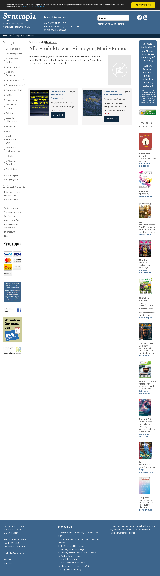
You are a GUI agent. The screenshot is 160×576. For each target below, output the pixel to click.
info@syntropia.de (57, 29)
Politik (8, 95)
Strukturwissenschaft (14, 85)
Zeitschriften (11, 169)
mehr (61, 109)
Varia (8, 131)
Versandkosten (11, 199)
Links (6, 236)
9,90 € (127, 91)
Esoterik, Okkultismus (11, 120)
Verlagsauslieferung (13, 212)
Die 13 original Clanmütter (72, 546)
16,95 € (73, 91)
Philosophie (11, 99)
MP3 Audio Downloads (11, 163)
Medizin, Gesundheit (11, 73)
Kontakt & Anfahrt (12, 220)
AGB (6, 203)
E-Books (9, 156)
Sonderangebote (14, 53)
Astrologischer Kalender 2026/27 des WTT (80, 552)
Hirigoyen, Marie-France (26, 35)
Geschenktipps (13, 48)
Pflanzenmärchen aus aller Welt (75, 566)
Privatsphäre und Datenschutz (12, 194)
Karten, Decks (12, 126)
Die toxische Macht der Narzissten (58, 95)
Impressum (9, 232)
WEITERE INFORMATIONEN (69, 7)
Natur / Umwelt (13, 67)
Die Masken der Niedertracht (114, 93)
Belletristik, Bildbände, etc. (13, 149)
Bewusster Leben (11, 106)
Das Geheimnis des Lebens (73, 562)
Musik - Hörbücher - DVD (11, 139)
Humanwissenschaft (14, 80)
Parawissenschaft (14, 90)
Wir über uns (10, 216)
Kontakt (7, 559)
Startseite (7, 35)
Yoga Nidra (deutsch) (71, 569)
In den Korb (58, 115)
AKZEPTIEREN (143, 5)
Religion (9, 113)
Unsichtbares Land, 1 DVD (72, 559)
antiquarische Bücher (12, 60)
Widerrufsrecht (11, 208)
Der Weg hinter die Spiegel (73, 549)
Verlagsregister (11, 179)
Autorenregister (11, 175)
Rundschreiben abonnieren (11, 226)
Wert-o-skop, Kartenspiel (72, 556)
